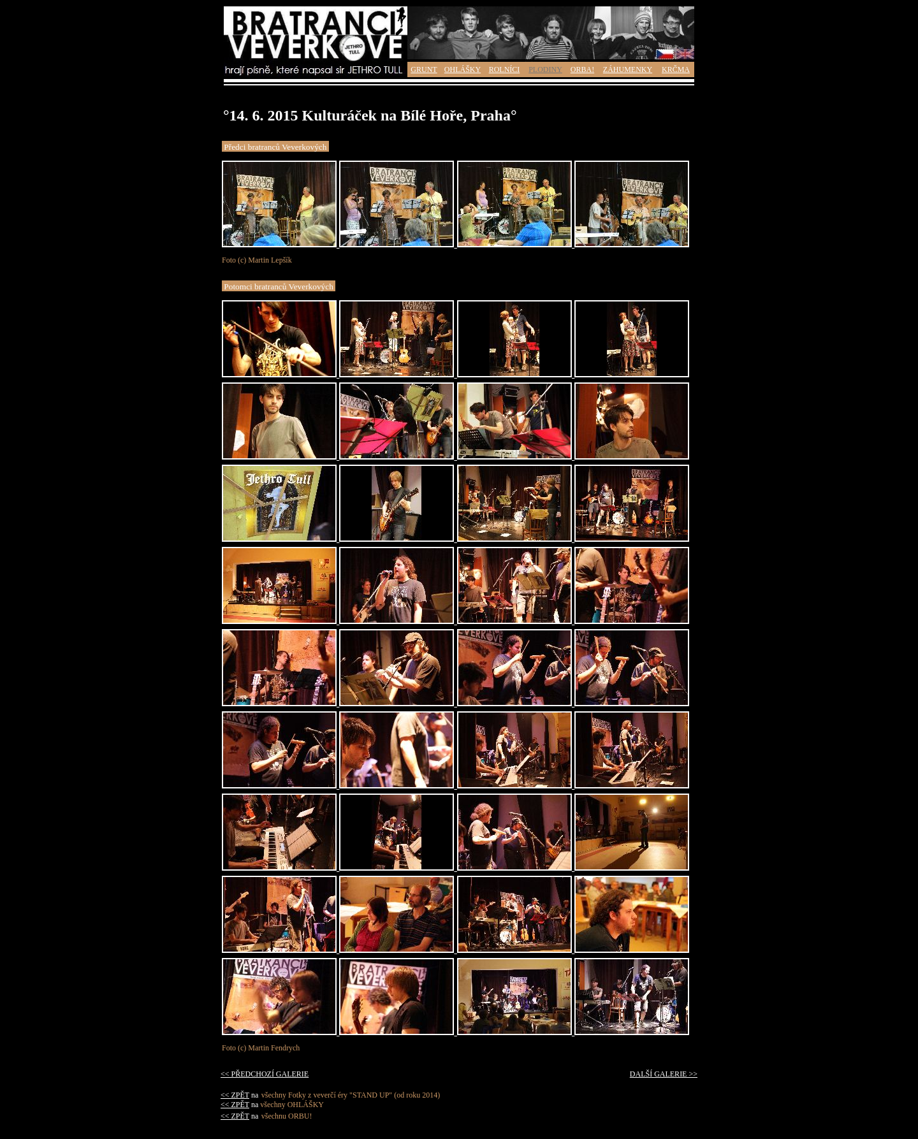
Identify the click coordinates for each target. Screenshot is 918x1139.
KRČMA (676, 69)
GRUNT (424, 69)
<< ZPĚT (235, 1095)
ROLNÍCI (504, 69)
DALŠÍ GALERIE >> (663, 1074)
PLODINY (545, 69)
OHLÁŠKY (462, 69)
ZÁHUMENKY (627, 69)
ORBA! (582, 69)
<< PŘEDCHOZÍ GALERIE (265, 1074)
